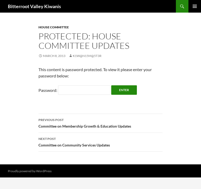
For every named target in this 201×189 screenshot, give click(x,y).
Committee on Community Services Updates (100, 141)
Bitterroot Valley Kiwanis (34, 6)
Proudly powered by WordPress (30, 171)
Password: (74, 90)
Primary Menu (194, 6)
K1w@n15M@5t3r (87, 56)
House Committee (53, 27)
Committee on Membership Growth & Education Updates (100, 122)
